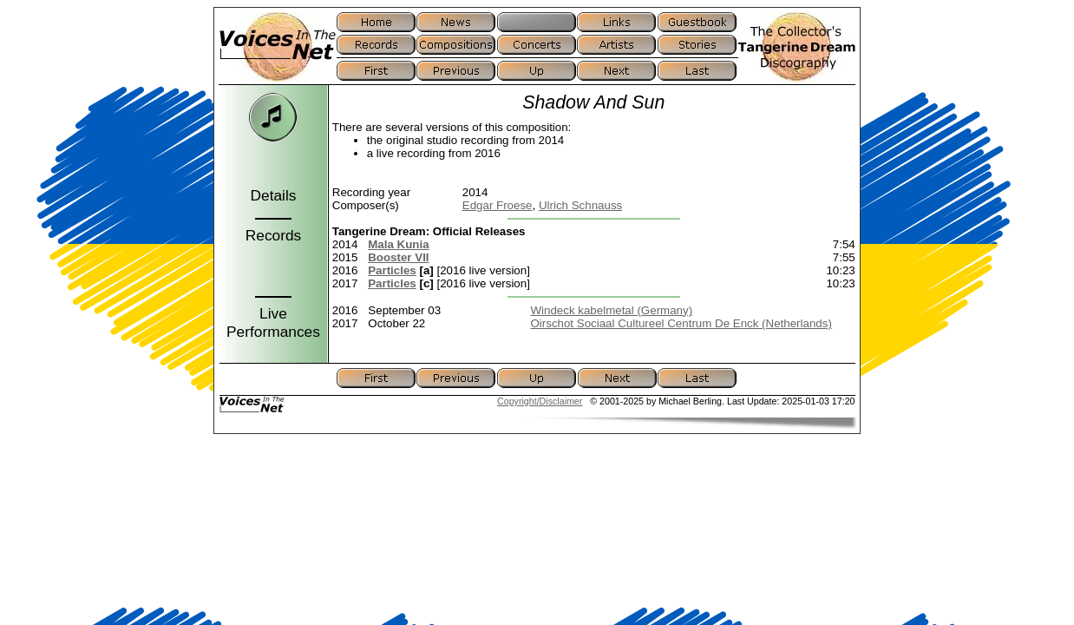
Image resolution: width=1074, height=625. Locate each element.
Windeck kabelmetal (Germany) (611, 310)
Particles (392, 270)
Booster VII (398, 257)
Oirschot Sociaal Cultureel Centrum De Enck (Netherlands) (680, 323)
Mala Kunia (398, 244)
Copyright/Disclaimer (539, 401)
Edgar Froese (497, 205)
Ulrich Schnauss (580, 205)
